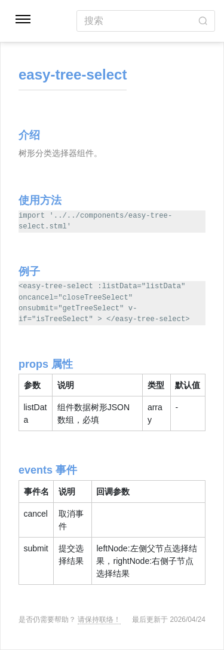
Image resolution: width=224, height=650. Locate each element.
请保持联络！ (99, 619)
